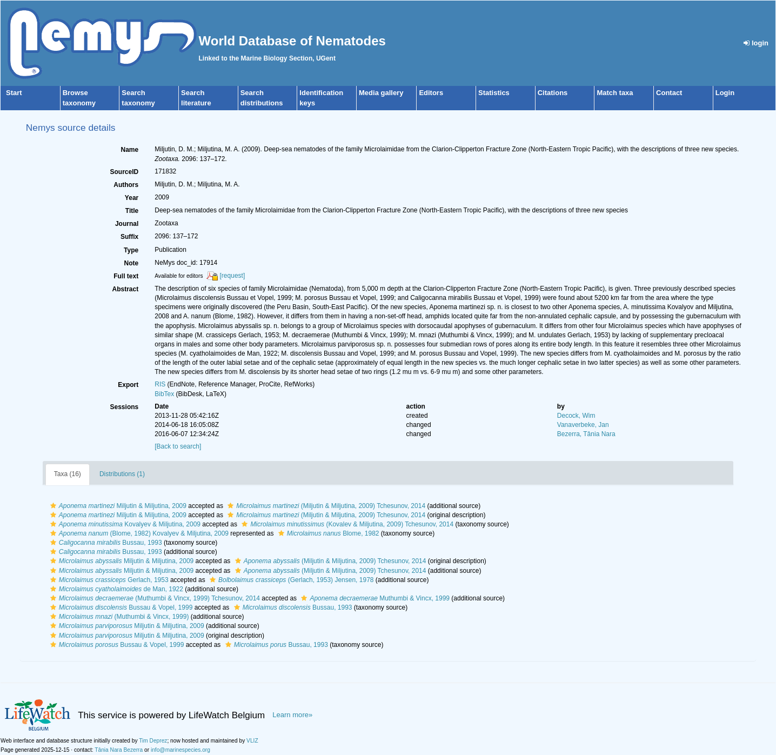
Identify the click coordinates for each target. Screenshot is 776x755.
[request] (232, 275)
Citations (553, 93)
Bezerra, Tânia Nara (586, 434)
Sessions (124, 407)
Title (131, 211)
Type (131, 250)
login (756, 43)
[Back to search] (178, 446)
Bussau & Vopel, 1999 (120, 607)
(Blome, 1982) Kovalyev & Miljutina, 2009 (138, 533)
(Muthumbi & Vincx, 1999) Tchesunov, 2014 (154, 598)
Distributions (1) (122, 474)
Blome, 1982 (327, 533)
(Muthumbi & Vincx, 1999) (118, 616)
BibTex (164, 394)
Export (128, 385)
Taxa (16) (67, 474)
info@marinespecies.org (180, 750)
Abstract (125, 289)
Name (130, 149)
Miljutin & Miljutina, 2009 (117, 506)
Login (724, 93)
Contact (669, 93)
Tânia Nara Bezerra (119, 750)
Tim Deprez (153, 741)
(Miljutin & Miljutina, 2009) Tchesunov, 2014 (325, 506)
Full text (125, 276)
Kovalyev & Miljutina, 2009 (124, 524)
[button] (53, 506)
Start (14, 93)
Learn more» (292, 715)
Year (131, 198)
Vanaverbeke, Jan (583, 425)
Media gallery (381, 93)
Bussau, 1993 (105, 542)
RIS (160, 384)
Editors (431, 93)
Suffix (129, 236)
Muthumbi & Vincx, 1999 (374, 598)
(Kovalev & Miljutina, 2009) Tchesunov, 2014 (346, 524)
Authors (125, 185)
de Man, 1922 (115, 589)
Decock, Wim (576, 415)
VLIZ (252, 741)
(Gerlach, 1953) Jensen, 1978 (290, 580)
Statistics (494, 93)
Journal (126, 224)
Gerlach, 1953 (108, 580)
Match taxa (615, 93)
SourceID (124, 172)
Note (131, 263)
